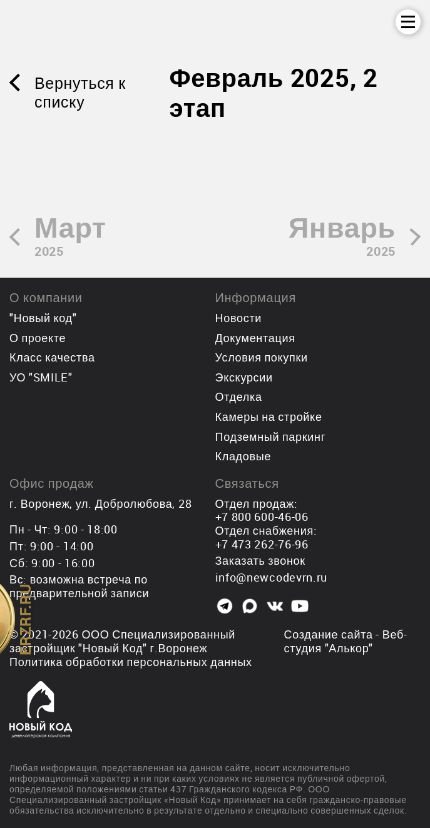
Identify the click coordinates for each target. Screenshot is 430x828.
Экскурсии (244, 377)
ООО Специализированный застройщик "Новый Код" (122, 641)
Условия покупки (261, 357)
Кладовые (243, 455)
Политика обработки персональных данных (130, 661)
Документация (255, 337)
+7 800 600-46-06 (262, 516)
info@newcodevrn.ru (271, 577)
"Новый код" (42, 317)
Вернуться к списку (80, 92)
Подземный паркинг (270, 436)
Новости (238, 317)
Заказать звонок (260, 560)
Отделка (238, 396)
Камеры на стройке (268, 416)
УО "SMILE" (41, 377)
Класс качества (52, 357)
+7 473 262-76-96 (262, 544)
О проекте (37, 337)
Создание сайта (328, 634)
